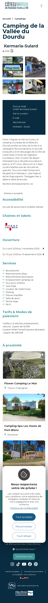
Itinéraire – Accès (21, 126)
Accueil (7, 19)
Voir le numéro (20, 113)
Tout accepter (24, 517)
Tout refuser (24, 535)
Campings (20, 19)
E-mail (16, 118)
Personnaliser (24, 526)
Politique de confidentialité (24, 508)
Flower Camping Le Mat (21, 383)
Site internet (19, 122)
